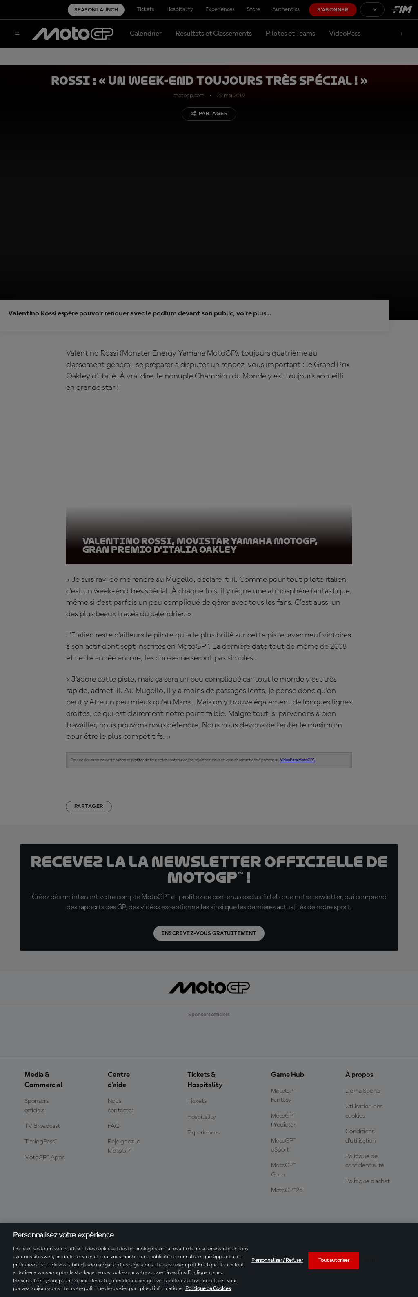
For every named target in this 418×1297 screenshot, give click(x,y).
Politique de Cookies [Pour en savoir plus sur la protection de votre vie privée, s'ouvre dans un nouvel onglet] (208, 1288)
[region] (209, 1260)
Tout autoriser (334, 1260)
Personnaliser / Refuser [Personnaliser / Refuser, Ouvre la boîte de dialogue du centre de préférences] (277, 1260)
